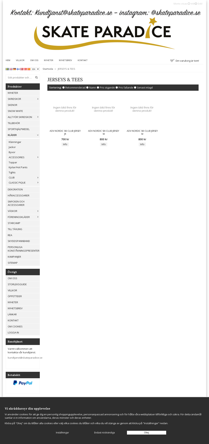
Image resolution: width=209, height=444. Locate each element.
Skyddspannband (19, 241)
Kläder (24, 135)
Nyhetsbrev (65, 60)
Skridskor (24, 99)
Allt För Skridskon (24, 117)
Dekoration (15, 189)
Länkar (12, 314)
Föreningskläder (24, 217)
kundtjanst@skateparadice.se (25, 357)
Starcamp (14, 223)
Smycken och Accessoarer (16, 203)
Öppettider (15, 296)
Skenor (12, 105)
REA (10, 235)
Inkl (193, 3)
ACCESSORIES (24, 157)
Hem (8, 60)
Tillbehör (14, 123)
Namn (92, 87)
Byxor (12, 152)
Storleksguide (17, 284)
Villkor (20, 60)
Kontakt (83, 60)
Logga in (13, 332)
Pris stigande (107, 87)
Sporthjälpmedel (19, 129)
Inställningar (62, 432)
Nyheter (48, 60)
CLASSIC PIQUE (24, 182)
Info (65, 144)
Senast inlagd (145, 87)
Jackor (12, 147)
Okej (146, 432)
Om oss (34, 60)
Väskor (24, 211)
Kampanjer (14, 256)
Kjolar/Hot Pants (18, 167)
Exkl (200, 3)
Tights (12, 172)
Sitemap (13, 262)
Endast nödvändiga (104, 432)
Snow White (15, 111)
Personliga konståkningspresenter (23, 248)
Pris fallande (126, 87)
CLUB (24, 177)
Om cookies (15, 326)
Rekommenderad (75, 87)
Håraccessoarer (18, 195)
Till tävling (15, 229)
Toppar (13, 162)
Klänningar (15, 142)
